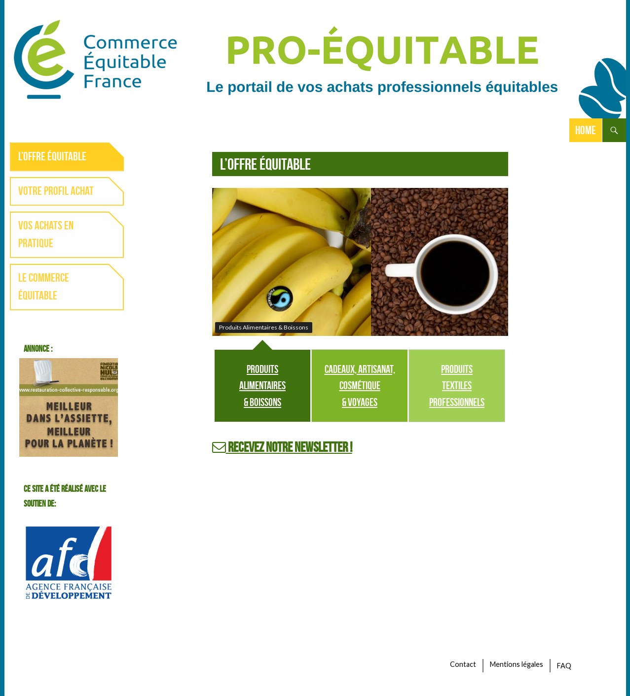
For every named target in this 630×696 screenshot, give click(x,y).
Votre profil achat (56, 190)
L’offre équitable (52, 156)
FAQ (564, 665)
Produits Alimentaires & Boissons (262, 385)
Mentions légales (516, 664)
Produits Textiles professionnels (456, 385)
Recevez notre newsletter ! (282, 447)
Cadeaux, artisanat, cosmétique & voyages (360, 385)
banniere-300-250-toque (68, 407)
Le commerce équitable (43, 286)
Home (585, 130)
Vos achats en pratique (46, 234)
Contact (463, 664)
